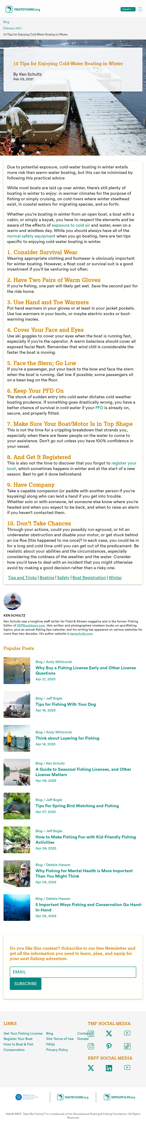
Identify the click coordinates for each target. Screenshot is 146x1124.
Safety (63, 578)
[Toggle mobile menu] (140, 9)
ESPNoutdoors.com (31, 625)
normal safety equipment (31, 236)
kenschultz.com (81, 633)
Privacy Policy (57, 1050)
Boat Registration (89, 578)
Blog (6, 22)
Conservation (14, 1050)
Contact (83, 1033)
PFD (99, 408)
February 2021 (12, 28)
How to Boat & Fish (18, 1044)
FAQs (50, 1044)
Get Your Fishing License (23, 1033)
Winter (115, 578)
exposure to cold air (71, 225)
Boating (47, 578)
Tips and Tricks (22, 578)
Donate (83, 1039)
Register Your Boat (18, 1039)
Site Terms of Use (60, 1039)
